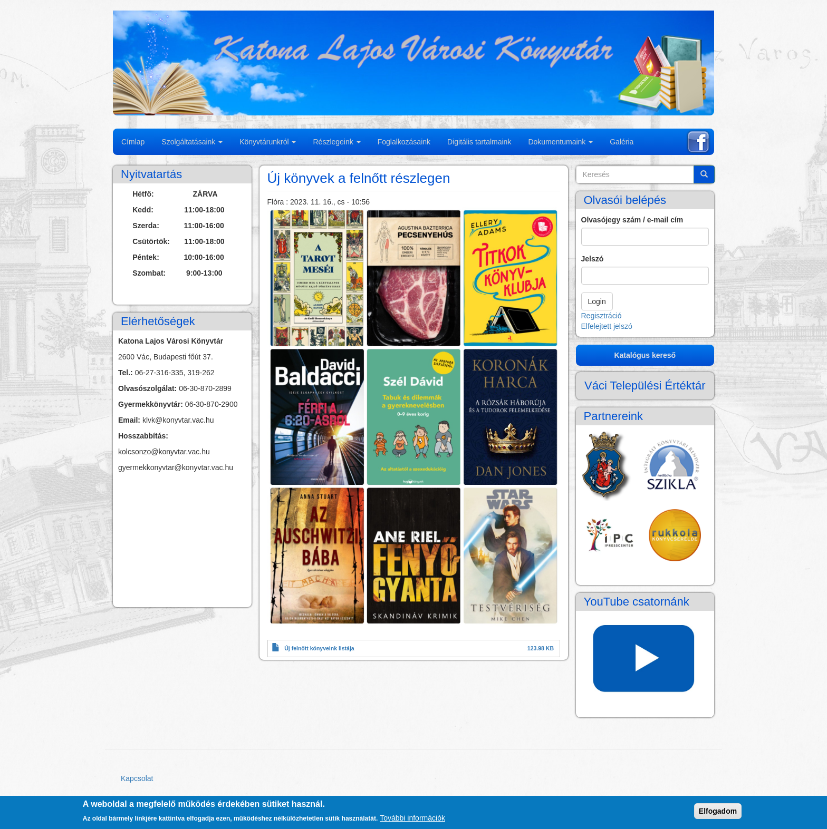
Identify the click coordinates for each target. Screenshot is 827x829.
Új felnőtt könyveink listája (319, 648)
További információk (412, 818)
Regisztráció (601, 315)
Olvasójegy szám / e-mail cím (632, 220)
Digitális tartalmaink (479, 142)
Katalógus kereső (645, 355)
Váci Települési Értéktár (645, 385)
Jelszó (592, 259)
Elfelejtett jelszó (606, 326)
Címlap (133, 142)
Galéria (621, 142)
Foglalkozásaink (404, 142)
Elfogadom (718, 811)
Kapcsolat (137, 778)
